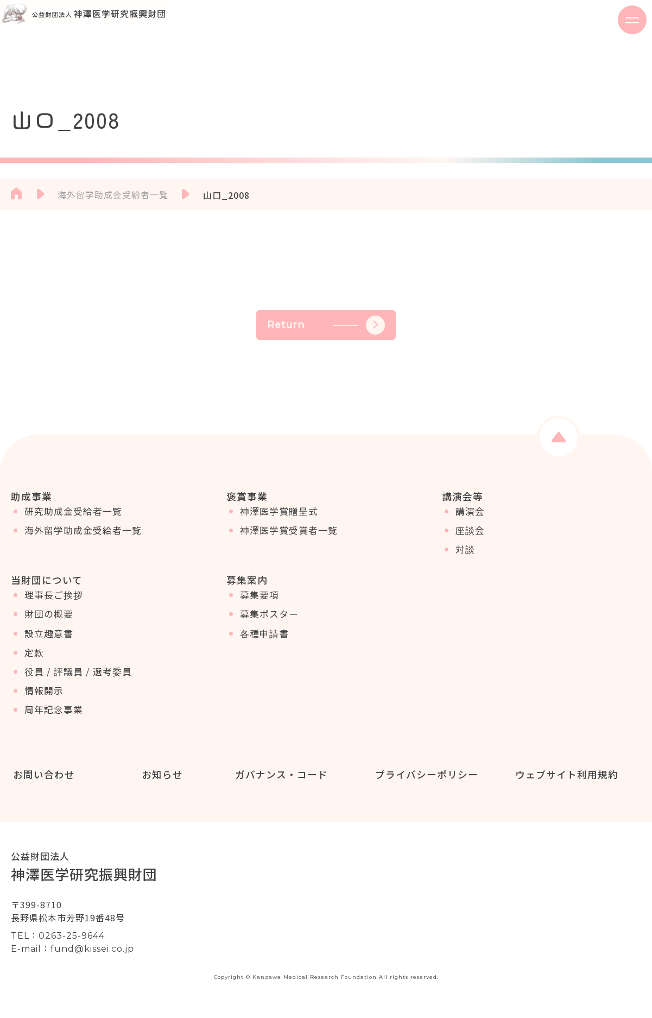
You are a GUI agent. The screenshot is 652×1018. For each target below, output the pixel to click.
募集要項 (259, 610)
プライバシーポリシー (424, 782)
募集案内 (247, 587)
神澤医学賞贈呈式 (279, 518)
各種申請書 (264, 648)
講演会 (470, 518)
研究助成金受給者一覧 (73, 518)
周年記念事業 (53, 724)
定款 (34, 667)
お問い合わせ (42, 782)
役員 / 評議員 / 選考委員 (78, 686)
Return (326, 325)
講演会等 (462, 496)
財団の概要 (48, 629)
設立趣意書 (48, 648)
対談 (465, 556)
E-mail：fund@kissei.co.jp (72, 957)
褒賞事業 (247, 496)
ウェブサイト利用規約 (564, 782)
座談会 (470, 537)
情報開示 (44, 705)
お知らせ (160, 782)
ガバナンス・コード (279, 782)
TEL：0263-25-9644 (58, 944)
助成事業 (31, 496)
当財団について (47, 587)
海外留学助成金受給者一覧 (83, 537)
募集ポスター (269, 629)
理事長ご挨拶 (53, 610)
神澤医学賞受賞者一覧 (289, 537)
